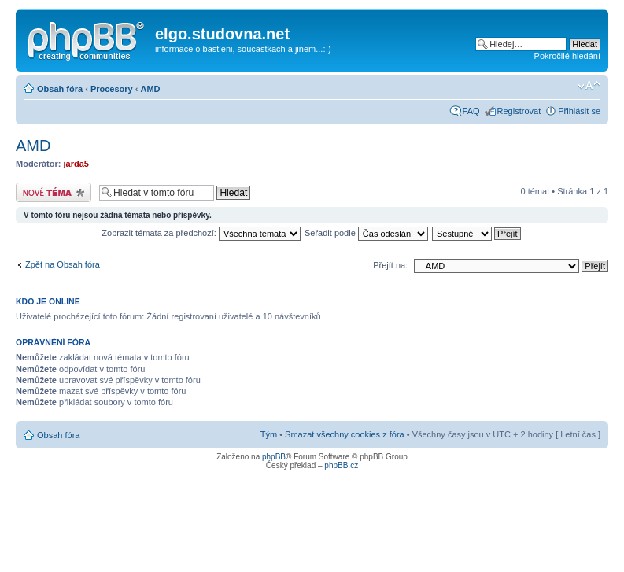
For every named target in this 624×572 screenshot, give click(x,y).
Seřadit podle (366, 233)
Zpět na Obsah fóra (62, 264)
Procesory (111, 89)
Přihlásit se (579, 111)
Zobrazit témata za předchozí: (201, 233)
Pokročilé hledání (567, 56)
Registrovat (519, 111)
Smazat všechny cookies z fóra (344, 434)
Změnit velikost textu (589, 86)
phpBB (274, 456)
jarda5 (76, 163)
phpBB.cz (341, 465)
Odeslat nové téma (53, 192)
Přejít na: (390, 265)
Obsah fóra (60, 89)
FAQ (471, 111)
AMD (150, 89)
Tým (268, 434)
